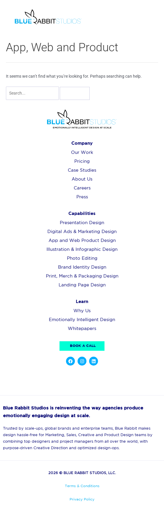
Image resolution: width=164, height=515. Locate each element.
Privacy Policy (82, 499)
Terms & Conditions (82, 486)
